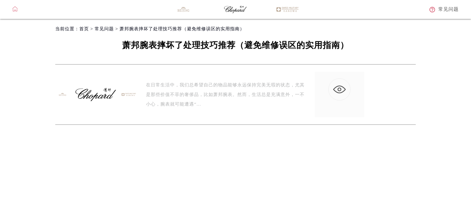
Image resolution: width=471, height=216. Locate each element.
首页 (84, 28)
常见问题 (104, 28)
